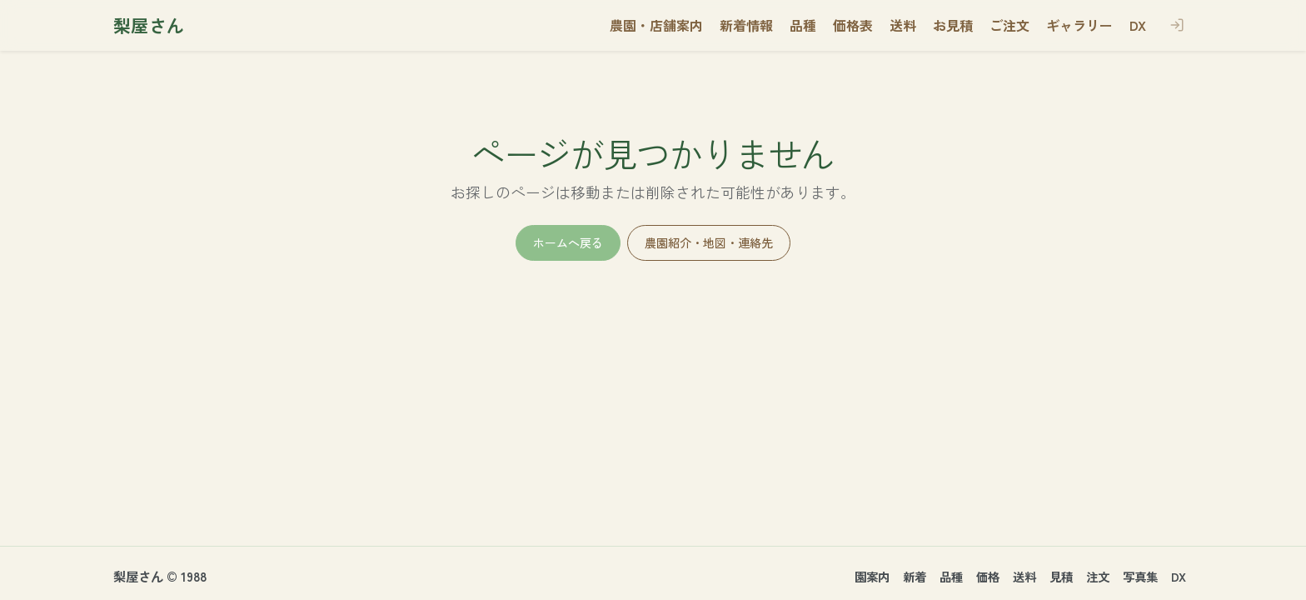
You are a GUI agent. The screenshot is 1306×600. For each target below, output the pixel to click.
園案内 (872, 576)
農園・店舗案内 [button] (656, 25)
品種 (951, 576)
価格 (987, 576)
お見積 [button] (953, 25)
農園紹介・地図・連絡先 (709, 242)
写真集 (1140, 576)
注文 (1097, 576)
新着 (914, 576)
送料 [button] (903, 25)
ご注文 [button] (1009, 25)
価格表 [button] (853, 25)
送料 (1024, 576)
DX (1178, 576)
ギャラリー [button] (1079, 25)
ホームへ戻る (568, 242)
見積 (1061, 576)
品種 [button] (803, 25)
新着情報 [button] (746, 25)
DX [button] (1137, 25)
